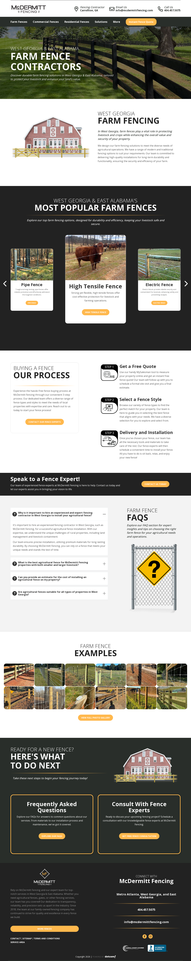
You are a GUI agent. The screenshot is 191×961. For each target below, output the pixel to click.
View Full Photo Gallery (95, 717)
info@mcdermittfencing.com (134, 10)
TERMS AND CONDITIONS (47, 938)
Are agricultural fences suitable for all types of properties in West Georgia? (58, 593)
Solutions (101, 22)
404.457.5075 (172, 10)
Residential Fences (76, 22)
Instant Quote (141, 22)
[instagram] (151, 936)
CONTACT (15, 938)
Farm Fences (18, 22)
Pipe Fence (32, 303)
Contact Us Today (155, 484)
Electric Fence (159, 303)
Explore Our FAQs (52, 836)
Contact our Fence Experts (45, 421)
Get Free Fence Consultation (139, 836)
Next (186, 283)
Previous (5, 283)
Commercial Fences (46, 22)
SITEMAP (27, 938)
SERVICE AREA (17, 942)
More (116, 22)
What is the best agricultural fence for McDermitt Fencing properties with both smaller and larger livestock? (53, 564)
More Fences (44, 928)
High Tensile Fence (95, 312)
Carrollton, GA (89, 10)
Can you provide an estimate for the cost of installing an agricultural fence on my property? (52, 578)
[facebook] (145, 936)
